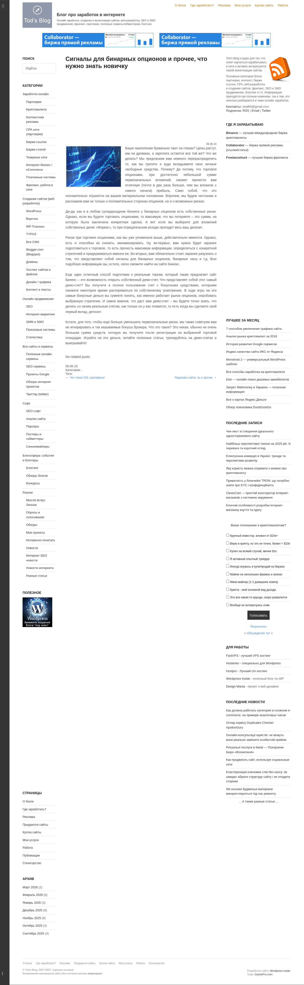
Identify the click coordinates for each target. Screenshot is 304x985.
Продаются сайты (35, 824)
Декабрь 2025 (32, 910)
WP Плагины (35, 226)
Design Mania (235, 686)
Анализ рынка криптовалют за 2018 (251, 336)
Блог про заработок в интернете (91, 14)
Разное (28, 492)
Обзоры (31, 525)
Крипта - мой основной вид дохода (253, 589)
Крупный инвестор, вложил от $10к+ (254, 535)
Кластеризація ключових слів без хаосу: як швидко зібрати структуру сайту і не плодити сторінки (258, 776)
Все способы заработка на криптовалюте (255, 372)
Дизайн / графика (38, 282)
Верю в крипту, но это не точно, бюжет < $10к (260, 543)
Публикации (31, 855)
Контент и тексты (38, 289)
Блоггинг (32, 468)
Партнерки (33, 102)
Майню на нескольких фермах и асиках (256, 574)
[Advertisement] (141, 106)
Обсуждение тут (258, 633)
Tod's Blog (37, 15)
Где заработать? (202, 5)
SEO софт (33, 411)
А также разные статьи (258, 801)
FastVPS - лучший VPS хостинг (248, 655)
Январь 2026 (32, 902)
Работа (283, 5)
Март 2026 (30, 887)
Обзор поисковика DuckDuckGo (248, 407)
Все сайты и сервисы (38, 346)
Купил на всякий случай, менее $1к (253, 551)
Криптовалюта (36, 109)
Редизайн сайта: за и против (193, 377)
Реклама (224, 5)
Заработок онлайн (36, 94)
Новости (32, 548)
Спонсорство (32, 863)
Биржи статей (36, 149)
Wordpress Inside (238, 678)
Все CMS (32, 242)
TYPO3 (31, 234)
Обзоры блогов (37, 475)
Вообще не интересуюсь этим (249, 605)
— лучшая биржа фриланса (257, 157)
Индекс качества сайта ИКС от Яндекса (254, 351)
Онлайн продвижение (38, 299)
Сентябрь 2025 (33, 933)
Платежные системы (41, 177)
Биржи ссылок (36, 142)
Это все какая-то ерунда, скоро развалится (258, 597)
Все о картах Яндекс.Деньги (246, 399)
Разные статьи (36, 575)
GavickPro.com (263, 974)
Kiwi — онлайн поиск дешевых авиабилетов (257, 379)
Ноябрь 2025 (32, 918)
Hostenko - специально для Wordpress (253, 663)
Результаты (258, 626)
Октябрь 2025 (32, 925)
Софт (26, 403)
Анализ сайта (36, 419)
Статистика (34, 337)
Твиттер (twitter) (37, 394)
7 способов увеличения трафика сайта (254, 328)
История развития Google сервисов (251, 344)
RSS (246, 110)
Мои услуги (243, 5)
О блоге (180, 5)
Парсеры (32, 426)
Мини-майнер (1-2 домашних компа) (254, 582)
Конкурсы (33, 483)
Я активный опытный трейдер (249, 559)
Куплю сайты (264, 5)
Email (255, 110)
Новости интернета (40, 568)
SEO (29, 306)
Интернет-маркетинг (40, 314)
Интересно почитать (40, 540)
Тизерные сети (36, 157)
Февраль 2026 (33, 895)
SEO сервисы (36, 366)
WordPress (33, 211)
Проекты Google (37, 374)
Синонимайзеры (38, 446)
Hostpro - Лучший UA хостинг (246, 671)
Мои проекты (35, 532)
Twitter (266, 110)
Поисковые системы (40, 329)
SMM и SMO (35, 322)
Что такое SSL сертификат (87, 377)
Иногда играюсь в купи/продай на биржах (257, 566)
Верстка (32, 218)
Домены (32, 262)
